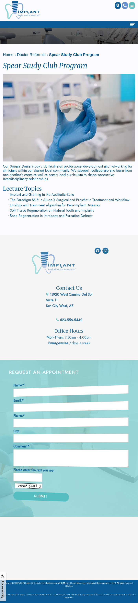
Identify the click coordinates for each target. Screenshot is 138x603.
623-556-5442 (69, 314)
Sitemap (69, 586)
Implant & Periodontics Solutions (39, 583)
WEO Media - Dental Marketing (71, 583)
